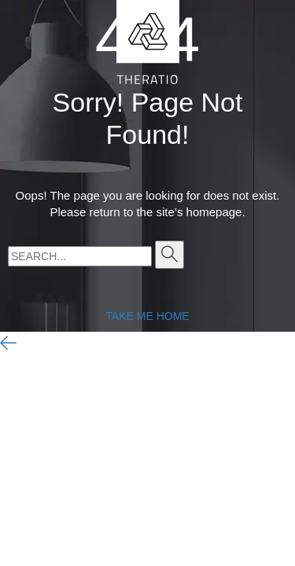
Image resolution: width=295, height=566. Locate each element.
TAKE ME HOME (147, 316)
